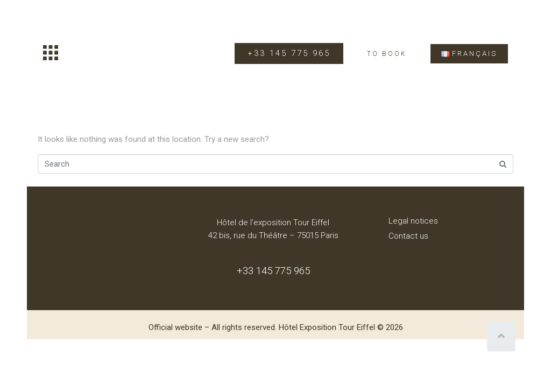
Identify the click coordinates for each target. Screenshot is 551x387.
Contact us (408, 236)
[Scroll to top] (501, 336)
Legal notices (413, 221)
